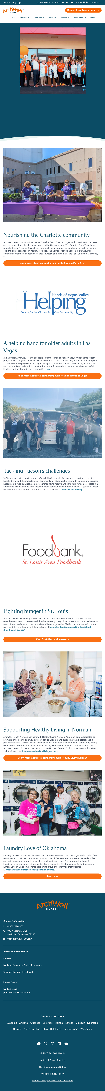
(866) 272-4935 (15, 926)
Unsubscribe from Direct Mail (18, 972)
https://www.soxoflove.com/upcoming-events (30, 869)
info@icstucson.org (72, 489)
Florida (59, 1022)
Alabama (12, 1022)
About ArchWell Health (15, 951)
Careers (92, 17)
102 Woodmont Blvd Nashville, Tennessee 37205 (21, 933)
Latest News (10, 982)
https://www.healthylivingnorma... (40, 751)
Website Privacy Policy (52, 1074)
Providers (52, 17)
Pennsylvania (71, 1029)
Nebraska (92, 1022)
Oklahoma (55, 1029)
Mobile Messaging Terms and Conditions (52, 1080)
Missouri (80, 1022)
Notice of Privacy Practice (52, 1060)
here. (48, 369)
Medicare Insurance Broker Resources (22, 965)
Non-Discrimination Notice (52, 1067)
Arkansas (35, 1022)
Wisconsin (86, 1029)
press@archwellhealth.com (16, 992)
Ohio (45, 1029)
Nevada (17, 1029)
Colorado (48, 1022)
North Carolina (32, 1029)
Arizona (23, 1022)
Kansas (69, 1022)
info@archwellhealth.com (19, 939)
